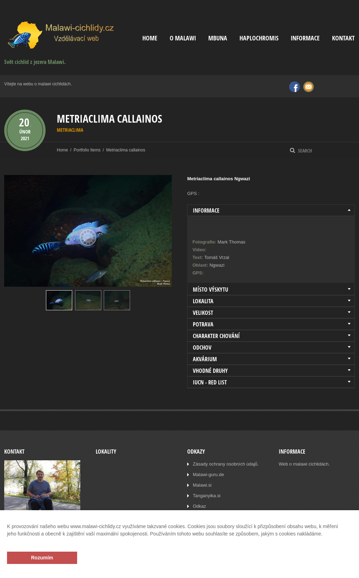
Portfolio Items (87, 150)
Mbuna (217, 38)
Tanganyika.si (207, 495)
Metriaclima (70, 129)
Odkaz (199, 506)
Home (149, 38)
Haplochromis (258, 38)
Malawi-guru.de (208, 474)
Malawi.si (202, 485)
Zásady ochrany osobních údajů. (226, 464)
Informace (305, 38)
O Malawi (183, 38)
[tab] (271, 210)
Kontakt (343, 38)
